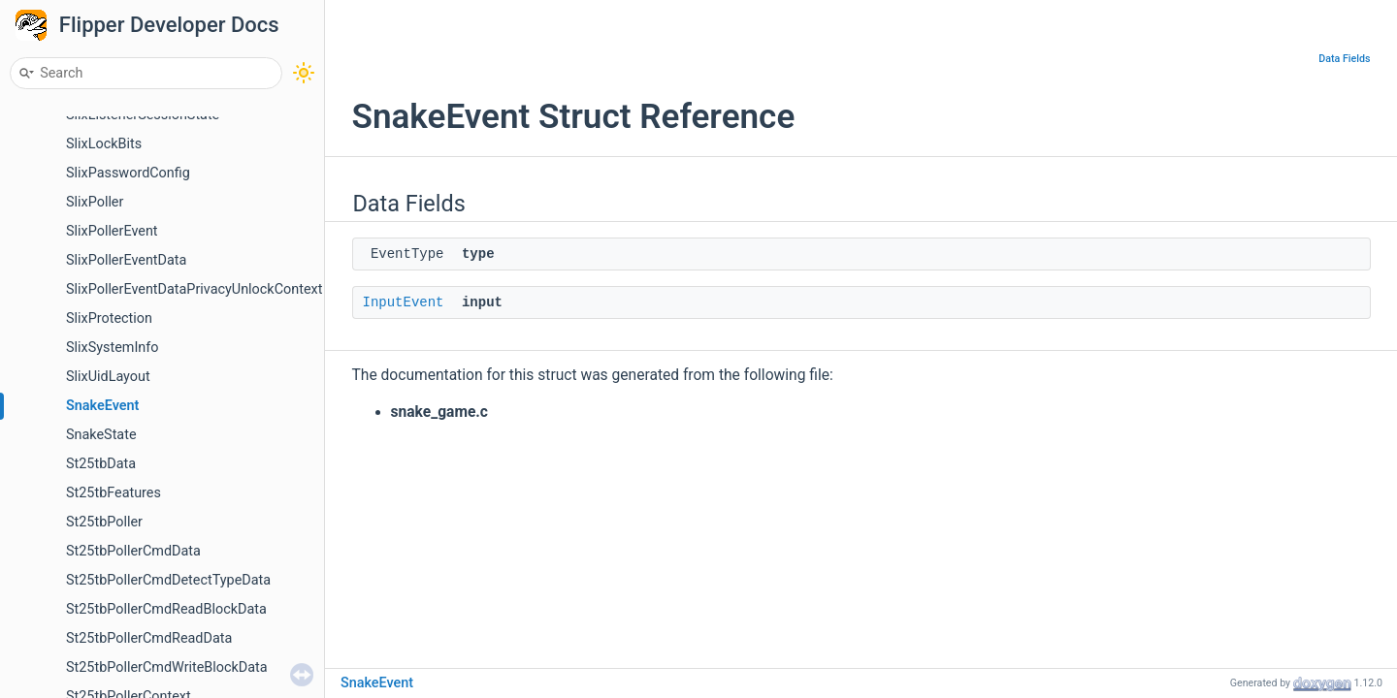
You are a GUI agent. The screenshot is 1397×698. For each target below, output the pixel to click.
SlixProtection (109, 318)
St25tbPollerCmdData (133, 551)
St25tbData (101, 464)
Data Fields (1344, 58)
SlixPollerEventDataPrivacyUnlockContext (194, 289)
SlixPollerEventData (126, 260)
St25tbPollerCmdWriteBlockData (167, 667)
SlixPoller (94, 202)
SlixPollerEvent (112, 231)
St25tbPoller (104, 522)
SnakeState (101, 435)
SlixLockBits (104, 144)
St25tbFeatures (113, 493)
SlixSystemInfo (112, 347)
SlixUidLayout (108, 376)
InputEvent (403, 302)
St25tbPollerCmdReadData (149, 638)
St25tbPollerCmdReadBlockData (166, 609)
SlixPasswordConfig (128, 173)
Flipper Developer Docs (169, 25)
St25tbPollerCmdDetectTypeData (168, 580)
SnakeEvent (102, 405)
